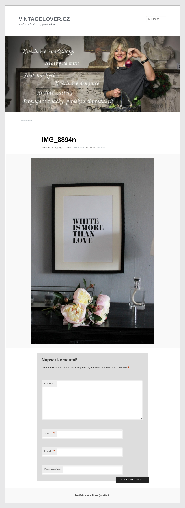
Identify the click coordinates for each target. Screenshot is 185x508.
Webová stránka (52, 469)
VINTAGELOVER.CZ (44, 19)
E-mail (49, 451)
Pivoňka (101, 147)
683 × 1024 (79, 147)
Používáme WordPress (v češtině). (92, 495)
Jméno (49, 433)
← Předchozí (25, 120)
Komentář (49, 383)
